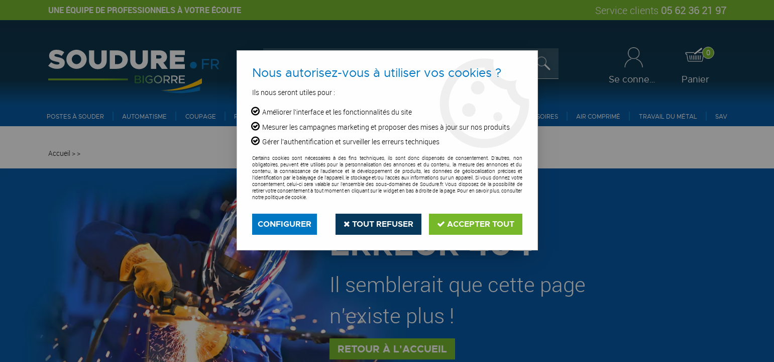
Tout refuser (378, 224)
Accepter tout (475, 224)
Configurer (284, 224)
